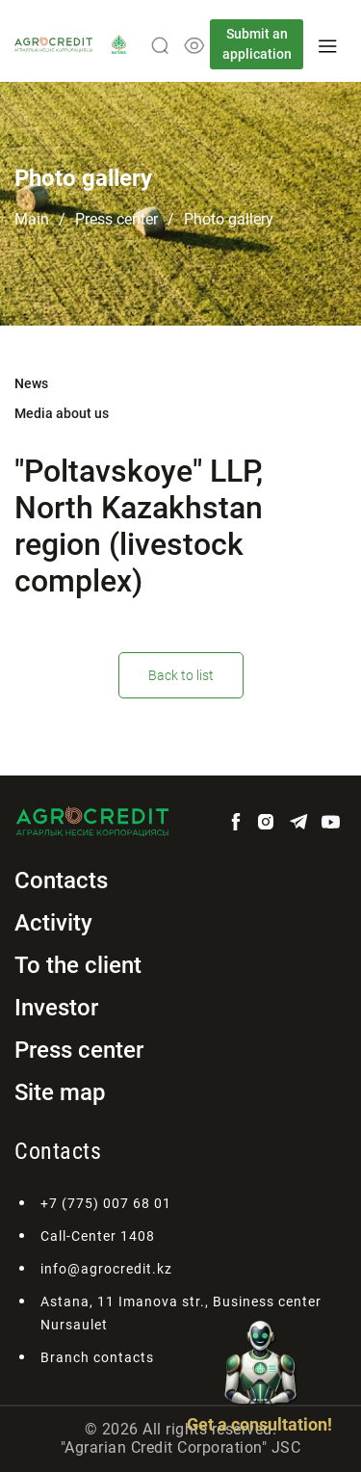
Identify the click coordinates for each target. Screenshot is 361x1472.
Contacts (61, 880)
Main (31, 219)
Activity (53, 922)
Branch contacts (97, 1357)
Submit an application (257, 44)
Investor (56, 1007)
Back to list (181, 675)
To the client (78, 965)
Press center (116, 219)
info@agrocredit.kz (106, 1268)
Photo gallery (228, 219)
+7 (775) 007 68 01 (105, 1203)
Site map (60, 1092)
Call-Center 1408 (97, 1236)
